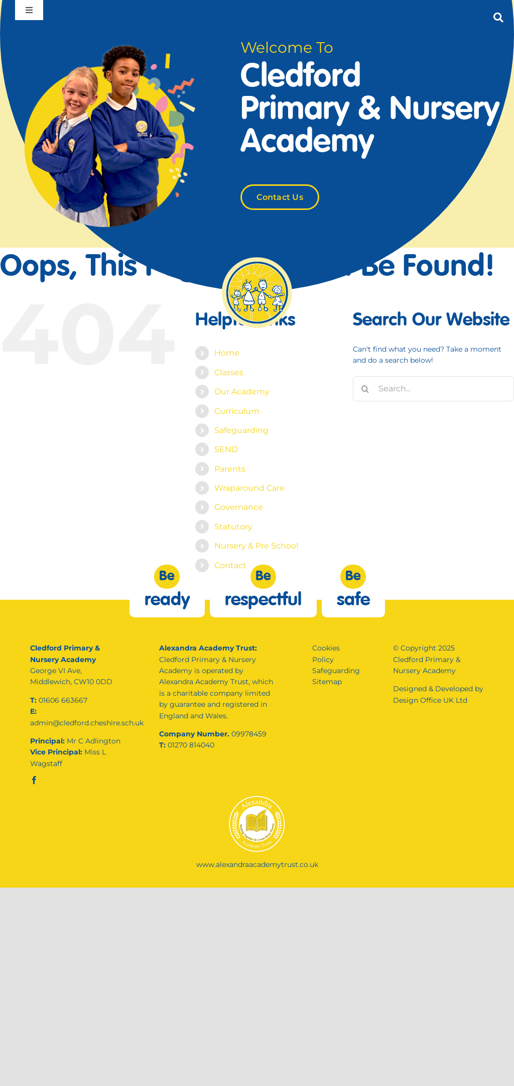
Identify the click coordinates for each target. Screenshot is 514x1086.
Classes (228, 372)
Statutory (233, 526)
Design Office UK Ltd (430, 700)
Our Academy (242, 391)
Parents (229, 469)
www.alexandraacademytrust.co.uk (257, 864)
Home (226, 353)
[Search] (365, 388)
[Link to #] (498, 18)
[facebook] (34, 780)
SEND (226, 449)
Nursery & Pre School (256, 546)
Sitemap (327, 681)
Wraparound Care (249, 488)
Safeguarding (241, 430)
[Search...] (433, 388)
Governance (238, 507)
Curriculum (237, 411)
